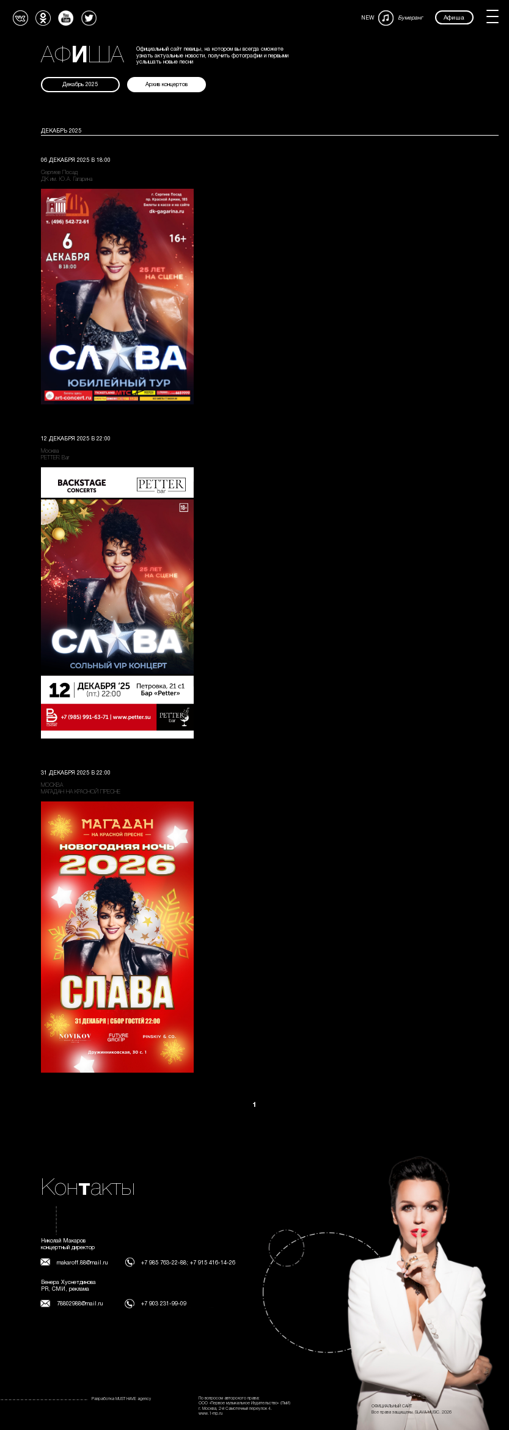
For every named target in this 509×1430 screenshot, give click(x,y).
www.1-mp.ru (210, 1413)
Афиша (454, 18)
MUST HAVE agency (133, 1399)
